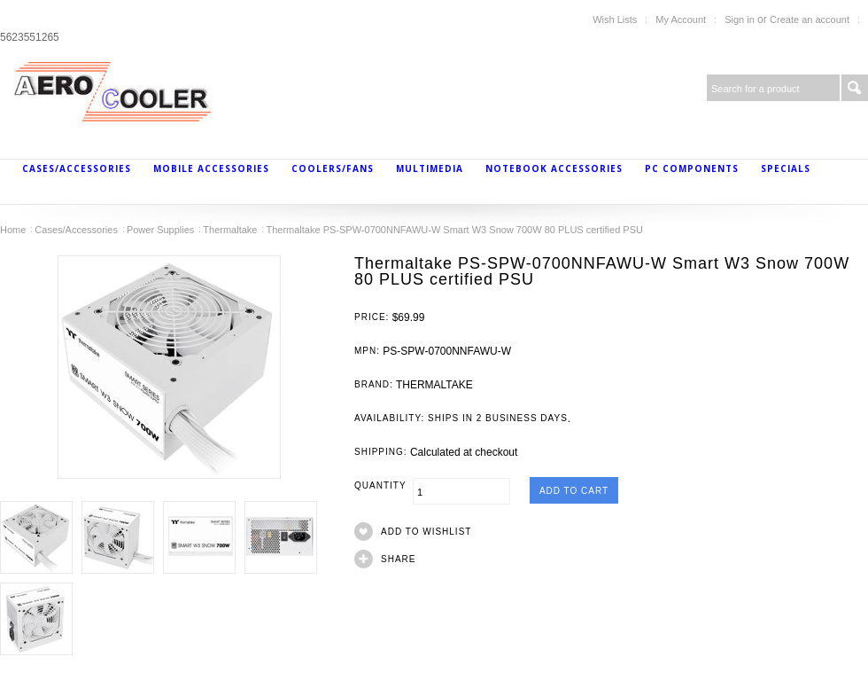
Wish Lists (615, 19)
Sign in (740, 19)
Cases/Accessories (76, 168)
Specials (785, 168)
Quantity (383, 485)
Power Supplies (160, 229)
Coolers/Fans (332, 168)
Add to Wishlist (426, 531)
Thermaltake (230, 229)
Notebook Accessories (554, 168)
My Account (680, 19)
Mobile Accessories (211, 168)
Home (13, 229)
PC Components (692, 168)
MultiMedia (429, 168)
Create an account (809, 19)
